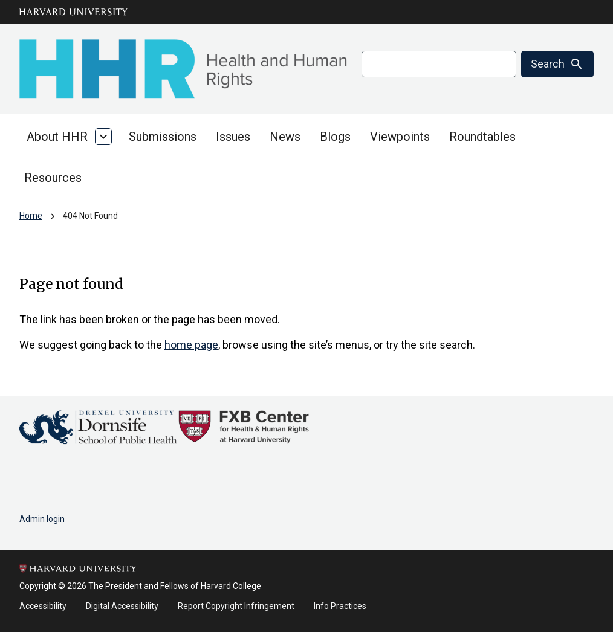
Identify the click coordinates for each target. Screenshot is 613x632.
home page (191, 344)
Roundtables (482, 136)
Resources (53, 177)
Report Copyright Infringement (236, 606)
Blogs (335, 136)
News (285, 136)
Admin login (42, 519)
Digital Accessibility (122, 606)
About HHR (57, 136)
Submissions (162, 136)
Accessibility (42, 606)
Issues (233, 136)
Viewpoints (400, 136)
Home (30, 216)
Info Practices (340, 606)
